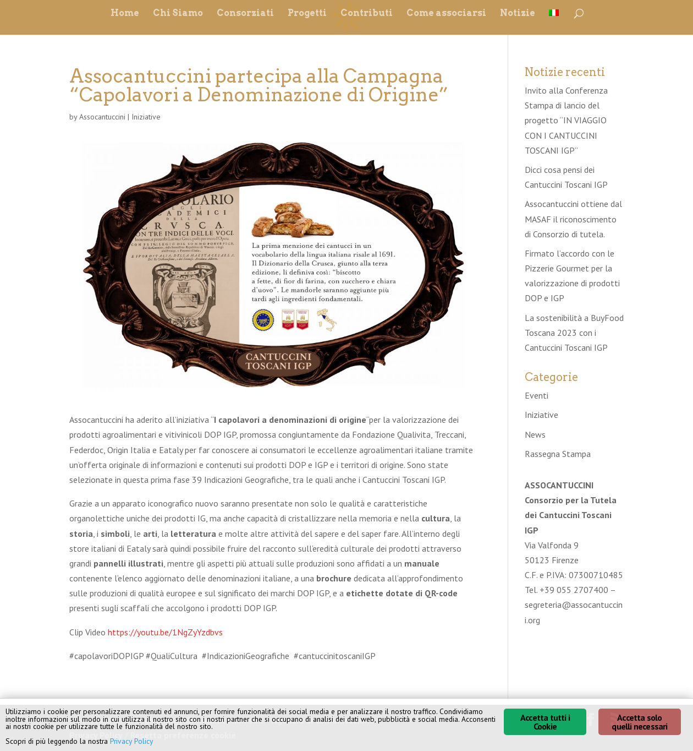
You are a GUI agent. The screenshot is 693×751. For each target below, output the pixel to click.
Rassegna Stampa (558, 453)
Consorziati (245, 13)
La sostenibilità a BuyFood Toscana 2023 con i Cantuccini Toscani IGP (574, 332)
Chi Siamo (178, 13)
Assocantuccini (102, 117)
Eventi (536, 395)
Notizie (517, 13)
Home (125, 13)
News (535, 434)
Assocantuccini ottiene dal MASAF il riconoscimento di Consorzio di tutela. (573, 218)
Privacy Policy (131, 741)
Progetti (307, 13)
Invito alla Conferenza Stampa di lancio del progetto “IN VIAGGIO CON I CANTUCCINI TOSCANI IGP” (566, 120)
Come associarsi (446, 13)
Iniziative (146, 117)
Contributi (366, 13)
